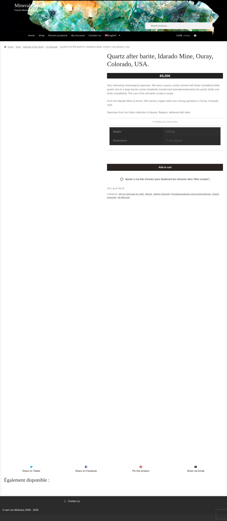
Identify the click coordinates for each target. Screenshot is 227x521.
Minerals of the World (33, 47)
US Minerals (52, 47)
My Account (78, 35)
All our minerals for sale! (131, 194)
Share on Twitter (31, 477)
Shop (42, 35)
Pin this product (140, 477)
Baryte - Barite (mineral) (157, 194)
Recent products (57, 35)
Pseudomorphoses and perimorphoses (191, 194)
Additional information (165, 121)
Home (31, 35)
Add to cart (164, 167)
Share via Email (195, 477)
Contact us (94, 35)
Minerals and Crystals (36, 5)
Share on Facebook (86, 477)
